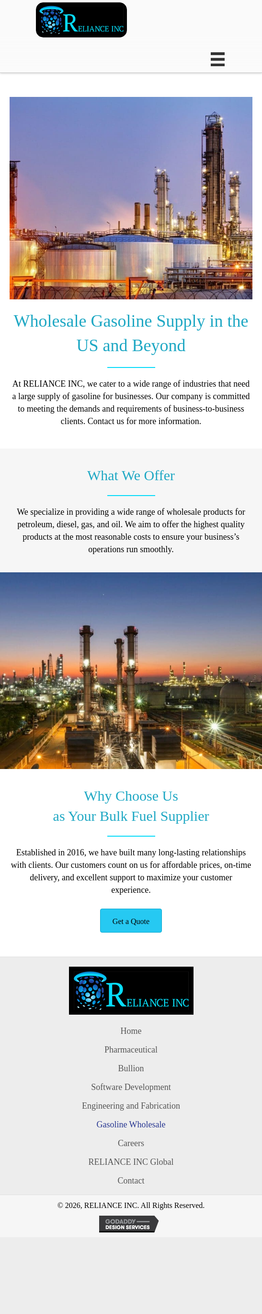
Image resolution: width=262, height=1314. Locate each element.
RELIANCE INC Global (131, 1162)
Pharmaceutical (131, 1049)
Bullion (131, 1068)
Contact (131, 1180)
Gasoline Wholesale (130, 1124)
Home (131, 1031)
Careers (131, 1143)
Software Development (131, 1087)
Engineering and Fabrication (131, 1105)
